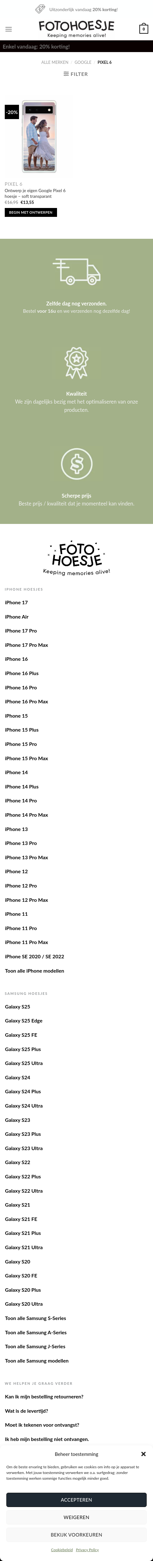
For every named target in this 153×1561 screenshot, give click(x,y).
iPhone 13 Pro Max (26, 857)
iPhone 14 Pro (21, 800)
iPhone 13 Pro (21, 843)
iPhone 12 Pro (21, 885)
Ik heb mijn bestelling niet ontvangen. (47, 1439)
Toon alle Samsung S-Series (35, 1318)
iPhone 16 (16, 659)
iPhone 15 (16, 716)
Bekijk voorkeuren (76, 1535)
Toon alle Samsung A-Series (36, 1332)
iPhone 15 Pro (21, 744)
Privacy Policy (87, 1549)
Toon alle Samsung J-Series (35, 1346)
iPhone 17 (16, 602)
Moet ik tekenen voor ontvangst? (42, 1425)
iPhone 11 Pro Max (26, 942)
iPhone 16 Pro (21, 687)
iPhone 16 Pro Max (26, 701)
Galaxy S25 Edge (23, 1020)
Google (82, 62)
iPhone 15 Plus (22, 730)
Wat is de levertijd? (26, 1411)
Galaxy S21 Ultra (24, 1247)
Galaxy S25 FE (21, 1035)
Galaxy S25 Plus (23, 1049)
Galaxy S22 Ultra (24, 1191)
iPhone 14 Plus (22, 786)
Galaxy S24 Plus (23, 1091)
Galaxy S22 (17, 1162)
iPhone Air (17, 616)
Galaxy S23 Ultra (24, 1148)
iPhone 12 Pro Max (26, 900)
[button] (143, 1454)
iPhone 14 (16, 772)
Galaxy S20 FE (21, 1275)
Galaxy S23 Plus (23, 1134)
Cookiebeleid (62, 1549)
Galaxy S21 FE (21, 1219)
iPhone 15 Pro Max (26, 758)
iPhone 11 (16, 914)
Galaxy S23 (17, 1120)
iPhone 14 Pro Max (26, 815)
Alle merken (54, 62)
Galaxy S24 (17, 1077)
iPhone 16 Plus (22, 673)
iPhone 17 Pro (21, 630)
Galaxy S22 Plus (23, 1176)
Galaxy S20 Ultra (24, 1304)
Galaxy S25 (17, 1006)
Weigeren (76, 1517)
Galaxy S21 (17, 1205)
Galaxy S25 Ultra (24, 1063)
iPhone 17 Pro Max (26, 645)
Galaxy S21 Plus (23, 1233)
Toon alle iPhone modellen (34, 971)
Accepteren (76, 1500)
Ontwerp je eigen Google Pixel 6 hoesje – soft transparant (35, 193)
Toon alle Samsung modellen (37, 1360)
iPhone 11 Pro (21, 928)
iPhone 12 (16, 871)
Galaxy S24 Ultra (24, 1105)
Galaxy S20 (17, 1261)
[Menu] (8, 29)
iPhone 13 (16, 829)
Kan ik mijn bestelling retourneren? (44, 1396)
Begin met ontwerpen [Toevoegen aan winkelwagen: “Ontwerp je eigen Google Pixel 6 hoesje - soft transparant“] (31, 212)
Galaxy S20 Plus (23, 1290)
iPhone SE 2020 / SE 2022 (34, 956)
